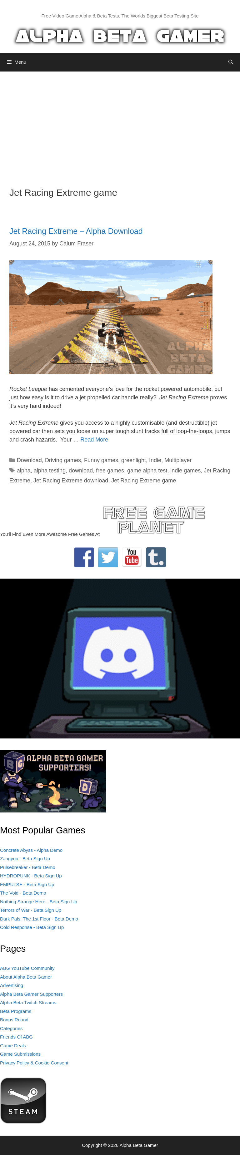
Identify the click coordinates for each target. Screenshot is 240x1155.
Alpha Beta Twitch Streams (28, 1002)
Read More (94, 440)
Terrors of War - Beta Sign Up (30, 910)
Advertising (11, 985)
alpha (24, 470)
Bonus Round (14, 1019)
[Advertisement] (120, 124)
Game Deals (13, 1045)
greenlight (133, 460)
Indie (155, 460)
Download (29, 460)
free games (110, 470)
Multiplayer (178, 460)
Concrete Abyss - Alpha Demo (31, 850)
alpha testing (50, 470)
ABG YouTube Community (27, 968)
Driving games (63, 460)
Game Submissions (20, 1054)
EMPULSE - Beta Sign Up (27, 884)
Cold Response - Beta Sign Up (32, 927)
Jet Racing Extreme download (70, 480)
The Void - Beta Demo (23, 893)
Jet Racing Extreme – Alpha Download (76, 231)
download (81, 470)
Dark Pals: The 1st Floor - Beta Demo (39, 918)
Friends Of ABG (16, 1036)
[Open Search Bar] (231, 62)
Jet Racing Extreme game (143, 480)
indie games (185, 470)
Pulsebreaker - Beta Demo (27, 867)
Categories (11, 1028)
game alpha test (147, 470)
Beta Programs (15, 1011)
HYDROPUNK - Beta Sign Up (31, 875)
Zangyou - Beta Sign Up (25, 858)
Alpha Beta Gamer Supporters (31, 994)
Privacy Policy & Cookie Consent (34, 1062)
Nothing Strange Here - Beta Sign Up (38, 901)
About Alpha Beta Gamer (26, 977)
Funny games (101, 460)
